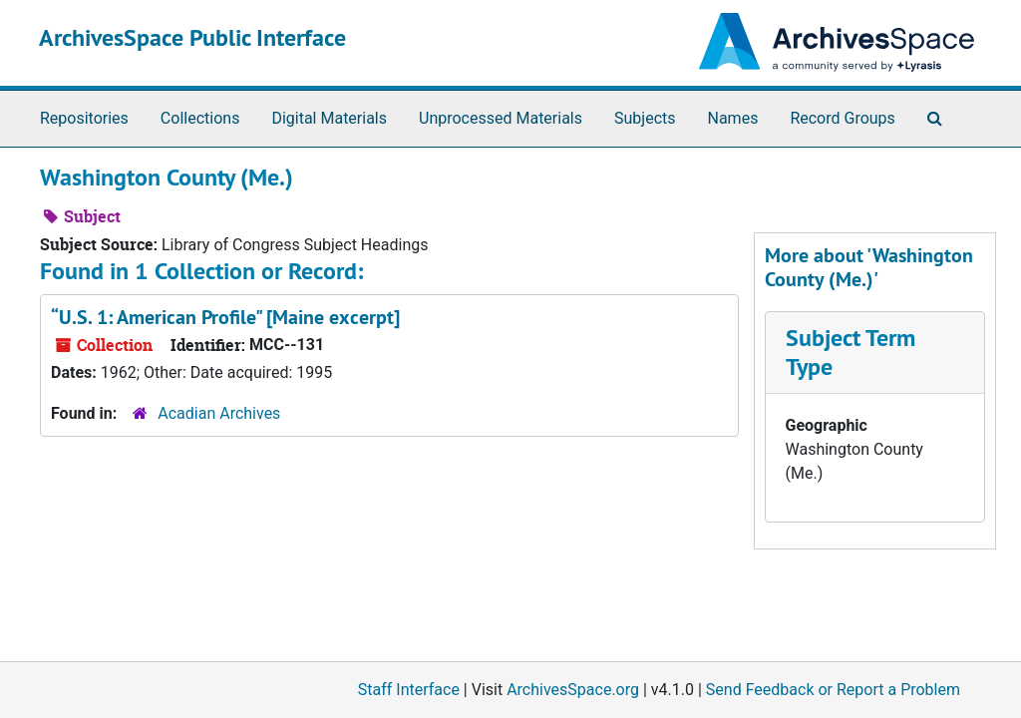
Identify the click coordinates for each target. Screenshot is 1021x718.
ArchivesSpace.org (573, 689)
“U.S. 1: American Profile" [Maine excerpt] (225, 317)
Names (733, 118)
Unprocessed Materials (500, 118)
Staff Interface (409, 689)
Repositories (84, 118)
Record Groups (842, 118)
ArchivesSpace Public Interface (192, 37)
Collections (200, 118)
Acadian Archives (219, 413)
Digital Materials (329, 118)
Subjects (644, 118)
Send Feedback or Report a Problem (833, 689)
